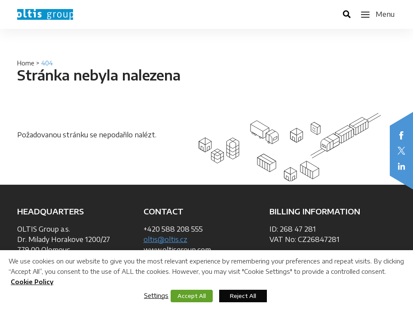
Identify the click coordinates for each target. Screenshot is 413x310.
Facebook (401, 135)
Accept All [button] (191, 295)
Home (25, 63)
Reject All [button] (243, 295)
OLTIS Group (45, 14)
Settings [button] (156, 295)
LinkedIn (401, 166)
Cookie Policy (32, 281)
